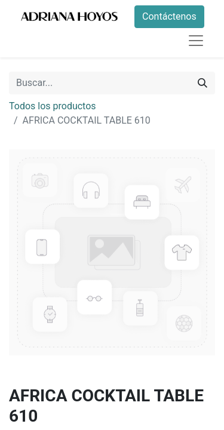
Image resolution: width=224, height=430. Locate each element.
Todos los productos (52, 106)
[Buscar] (202, 83)
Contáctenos (169, 16)
